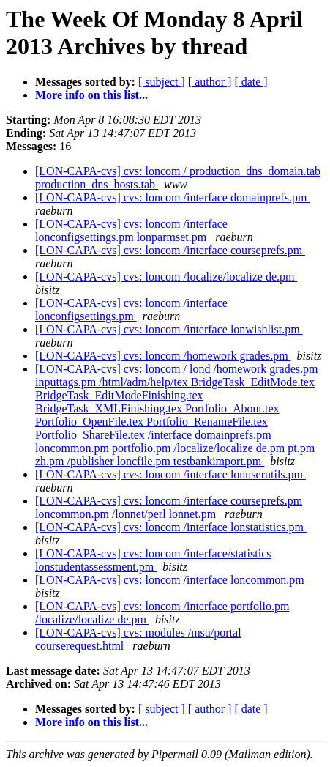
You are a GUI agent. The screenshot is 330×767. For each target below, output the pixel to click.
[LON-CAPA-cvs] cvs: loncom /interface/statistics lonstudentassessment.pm (153, 560)
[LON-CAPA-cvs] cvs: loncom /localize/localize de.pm (166, 276)
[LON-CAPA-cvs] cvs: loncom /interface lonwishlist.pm (169, 329)
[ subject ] (161, 81)
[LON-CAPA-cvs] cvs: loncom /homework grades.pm (163, 355)
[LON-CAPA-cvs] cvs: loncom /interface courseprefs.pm (170, 250)
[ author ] (210, 81)
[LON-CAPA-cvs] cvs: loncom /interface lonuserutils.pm (170, 474)
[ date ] (250, 81)
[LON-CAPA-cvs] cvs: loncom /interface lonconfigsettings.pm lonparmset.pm (131, 230)
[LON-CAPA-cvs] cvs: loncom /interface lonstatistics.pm (171, 527)
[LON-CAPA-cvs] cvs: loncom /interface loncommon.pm (171, 580)
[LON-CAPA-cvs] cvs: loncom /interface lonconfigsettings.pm (131, 309)
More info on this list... (91, 95)
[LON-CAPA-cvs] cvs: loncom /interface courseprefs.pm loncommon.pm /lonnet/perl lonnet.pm (168, 507)
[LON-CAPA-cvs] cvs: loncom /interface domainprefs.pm (172, 197)
